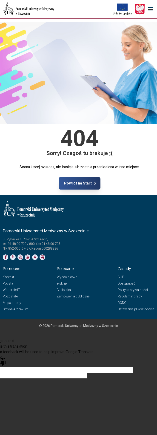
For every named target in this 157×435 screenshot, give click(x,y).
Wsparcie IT (11, 290)
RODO (122, 303)
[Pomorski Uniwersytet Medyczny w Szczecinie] (29, 9)
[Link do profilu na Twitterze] (13, 257)
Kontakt (8, 277)
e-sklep (62, 283)
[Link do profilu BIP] (42, 257)
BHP (121, 277)
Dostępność (126, 283)
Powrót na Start (98, 183)
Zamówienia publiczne (73, 296)
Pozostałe (10, 296)
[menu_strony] (150, 9)
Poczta (8, 283)
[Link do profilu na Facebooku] (5, 257)
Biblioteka (64, 290)
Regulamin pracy (130, 296)
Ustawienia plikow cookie (136, 309)
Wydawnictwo (67, 277)
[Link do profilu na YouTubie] (27, 257)
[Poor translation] (3, 360)
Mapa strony (12, 303)
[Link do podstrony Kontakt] (35, 257)
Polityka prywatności (133, 290)
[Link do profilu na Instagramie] (20, 257)
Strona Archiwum (15, 309)
